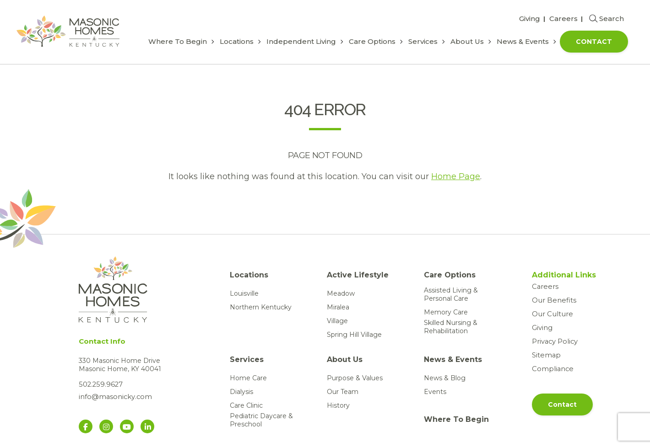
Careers (563, 18)
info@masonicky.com (113, 396)
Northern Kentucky (261, 307)
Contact (594, 41)
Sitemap (545, 355)
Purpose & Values (355, 378)
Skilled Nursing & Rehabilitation (450, 327)
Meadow (341, 293)
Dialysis (241, 392)
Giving (529, 18)
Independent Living (301, 41)
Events (435, 392)
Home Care (248, 378)
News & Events (523, 41)
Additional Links (561, 275)
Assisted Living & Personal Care (451, 294)
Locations (237, 41)
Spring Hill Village (354, 334)
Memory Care (446, 312)
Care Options (372, 41)
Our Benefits (552, 300)
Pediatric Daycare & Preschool (261, 420)
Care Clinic (246, 405)
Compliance (551, 369)
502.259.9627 (99, 384)
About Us (467, 41)
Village (337, 321)
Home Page (455, 176)
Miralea (338, 307)
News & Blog (445, 378)
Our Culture (550, 314)
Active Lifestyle (358, 275)
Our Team (342, 392)
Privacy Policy (554, 341)
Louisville (244, 293)
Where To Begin (177, 41)
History (338, 405)
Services (423, 41)
